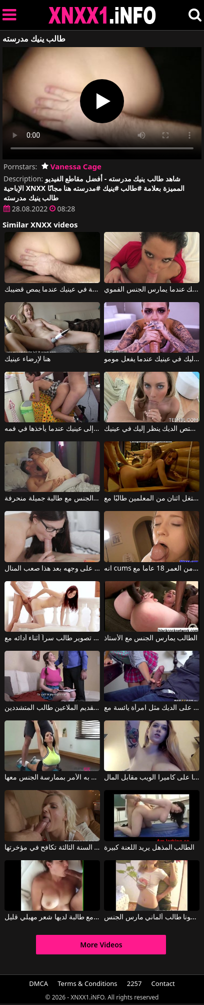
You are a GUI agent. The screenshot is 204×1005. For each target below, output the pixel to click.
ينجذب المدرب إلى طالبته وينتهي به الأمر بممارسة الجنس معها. (52, 778)
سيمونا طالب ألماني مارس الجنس (152, 917)
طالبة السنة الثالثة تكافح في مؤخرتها (52, 848)
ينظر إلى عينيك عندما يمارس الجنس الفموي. (152, 290)
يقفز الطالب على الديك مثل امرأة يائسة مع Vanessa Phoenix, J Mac (152, 708)
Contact (163, 983)
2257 (134, 983)
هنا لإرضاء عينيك (27, 359)
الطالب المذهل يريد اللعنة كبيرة (149, 848)
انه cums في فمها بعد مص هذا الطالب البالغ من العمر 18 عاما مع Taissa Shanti (152, 569)
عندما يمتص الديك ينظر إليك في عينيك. (152, 429)
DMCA (38, 983)
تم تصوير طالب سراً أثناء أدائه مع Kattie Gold (52, 638)
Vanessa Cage (72, 166)
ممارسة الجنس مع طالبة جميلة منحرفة (52, 498)
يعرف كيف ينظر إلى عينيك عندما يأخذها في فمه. (52, 429)
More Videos (101, 944)
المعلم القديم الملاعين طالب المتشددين (52, 708)
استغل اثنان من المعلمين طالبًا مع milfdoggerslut (152, 498)
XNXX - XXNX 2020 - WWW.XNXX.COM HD (103, 15)
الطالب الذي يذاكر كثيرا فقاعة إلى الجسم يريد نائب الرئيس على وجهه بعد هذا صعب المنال (52, 569)
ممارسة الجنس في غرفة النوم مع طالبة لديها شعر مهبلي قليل (52, 917)
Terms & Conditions (87, 983)
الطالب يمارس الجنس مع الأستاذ (151, 638)
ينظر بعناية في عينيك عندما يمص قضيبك (52, 290)
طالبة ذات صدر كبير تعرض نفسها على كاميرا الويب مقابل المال (152, 778)
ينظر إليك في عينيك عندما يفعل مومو (152, 359)
